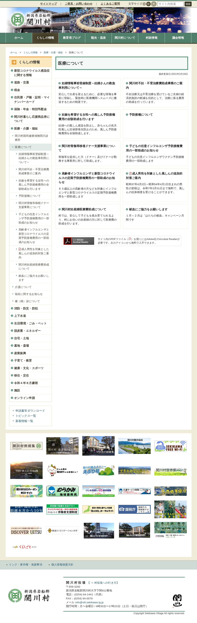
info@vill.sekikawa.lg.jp (89, 602)
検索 (188, 4)
